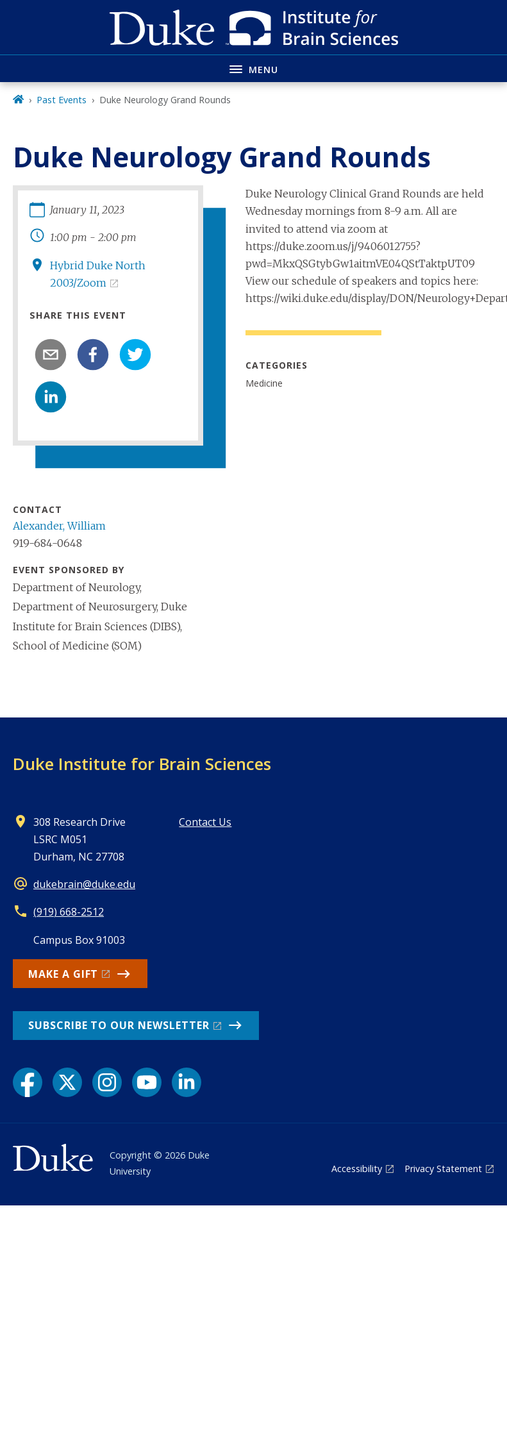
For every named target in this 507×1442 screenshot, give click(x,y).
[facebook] (93, 355)
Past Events (62, 100)
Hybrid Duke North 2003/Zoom (97, 274)
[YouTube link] (147, 1082)
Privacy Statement (443, 1168)
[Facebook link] (27, 1082)
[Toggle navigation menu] (253, 68)
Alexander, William (59, 525)
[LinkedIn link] (186, 1082)
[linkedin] (51, 397)
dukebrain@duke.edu (84, 884)
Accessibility (356, 1168)
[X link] (67, 1082)
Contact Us (205, 822)
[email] (51, 355)
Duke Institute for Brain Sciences (142, 763)
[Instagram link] (107, 1082)
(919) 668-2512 (68, 912)
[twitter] (135, 355)
